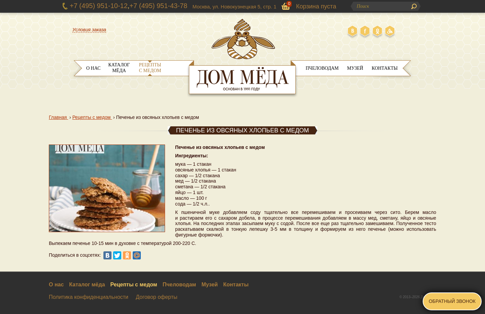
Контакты (384, 68)
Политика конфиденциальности (88, 297)
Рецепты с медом (150, 67)
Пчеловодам (321, 68)
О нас (93, 68)
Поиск (414, 6)
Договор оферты (156, 297)
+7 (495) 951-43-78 (158, 5)
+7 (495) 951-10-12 (99, 5)
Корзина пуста (316, 6)
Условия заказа (89, 29)
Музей (355, 68)
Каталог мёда (119, 67)
